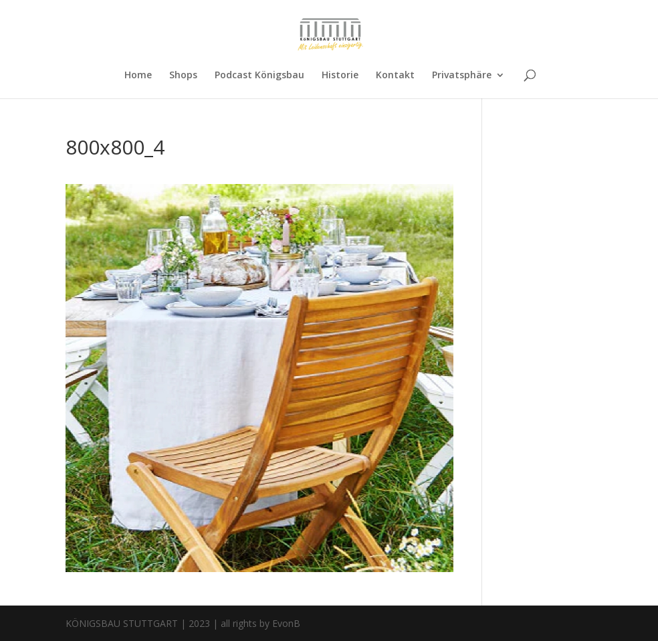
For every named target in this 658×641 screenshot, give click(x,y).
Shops (183, 75)
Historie (340, 75)
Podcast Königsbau (259, 75)
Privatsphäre (461, 75)
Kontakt (395, 75)
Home (138, 75)
